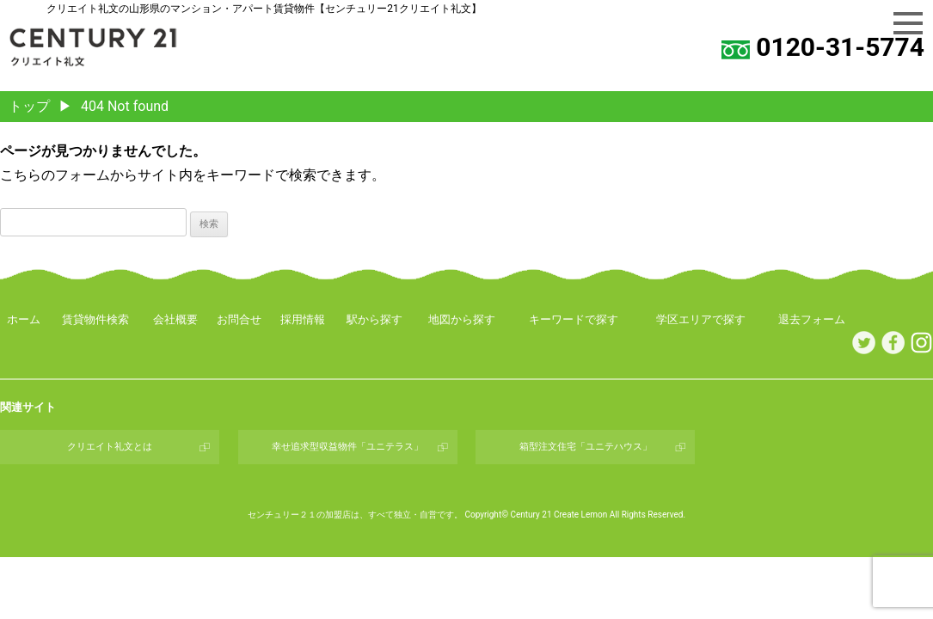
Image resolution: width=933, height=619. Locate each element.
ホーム (23, 319)
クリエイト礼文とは (109, 446)
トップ (29, 106)
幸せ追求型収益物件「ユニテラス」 (347, 446)
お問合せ (239, 319)
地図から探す (461, 319)
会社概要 (175, 319)
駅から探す (374, 319)
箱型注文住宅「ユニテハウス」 (585, 446)
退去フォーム (811, 319)
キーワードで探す (573, 319)
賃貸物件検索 (95, 319)
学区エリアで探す (701, 319)
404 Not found (125, 106)
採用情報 (302, 319)
